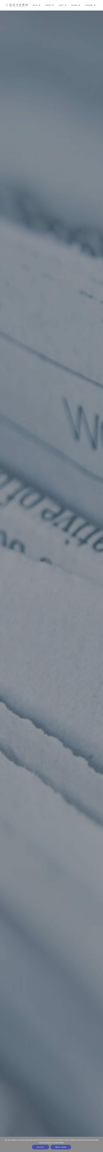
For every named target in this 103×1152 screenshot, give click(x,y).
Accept (40, 1147)
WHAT (49, 5)
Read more (60, 1147)
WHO (36, 5)
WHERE (90, 5)
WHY (62, 5)
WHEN (75, 5)
